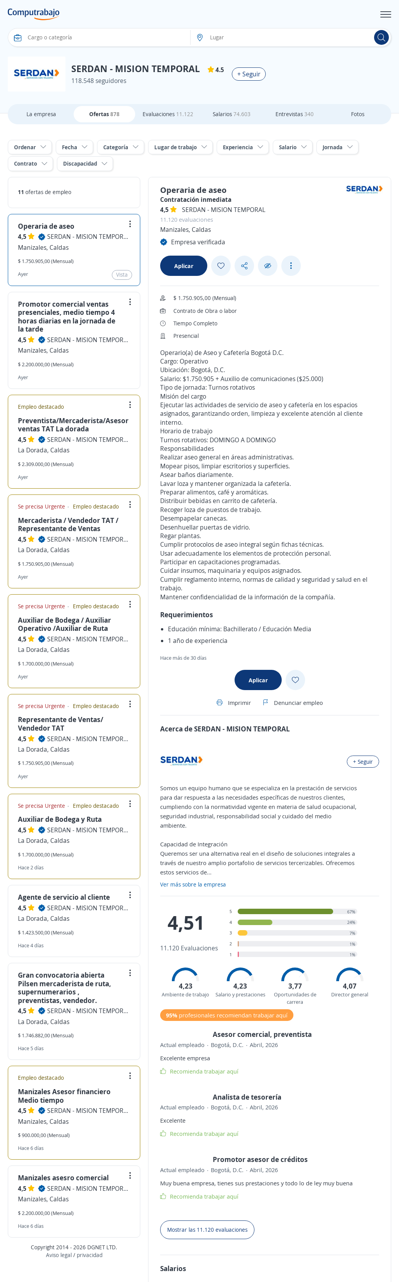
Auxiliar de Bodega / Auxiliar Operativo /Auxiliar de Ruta (64, 624)
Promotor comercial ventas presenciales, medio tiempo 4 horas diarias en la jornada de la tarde (66, 316)
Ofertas (104, 114)
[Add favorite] (221, 266)
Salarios (232, 114)
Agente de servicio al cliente (64, 897)
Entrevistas (294, 114)
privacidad (89, 1255)
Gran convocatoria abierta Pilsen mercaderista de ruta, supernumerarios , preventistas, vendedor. (64, 987)
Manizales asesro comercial (63, 1177)
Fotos (357, 114)
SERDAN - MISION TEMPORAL (88, 236)
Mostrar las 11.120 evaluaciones (207, 1229)
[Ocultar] (267, 266)
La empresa (41, 114)
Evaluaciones (168, 114)
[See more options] (291, 265)
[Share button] (244, 266)
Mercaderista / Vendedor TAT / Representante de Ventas (68, 524)
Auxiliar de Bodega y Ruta (60, 819)
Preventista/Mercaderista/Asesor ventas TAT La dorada (73, 425)
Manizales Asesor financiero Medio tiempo (64, 1096)
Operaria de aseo (46, 226)
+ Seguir (248, 74)
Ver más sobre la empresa (193, 884)
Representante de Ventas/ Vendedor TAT (60, 724)
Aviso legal (59, 1255)
